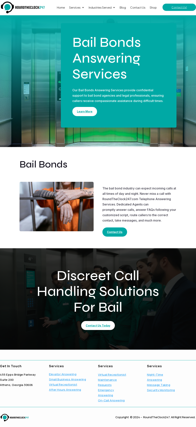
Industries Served (100, 7)
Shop (153, 7)
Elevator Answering (62, 374)
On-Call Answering (111, 400)
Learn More (84, 111)
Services (75, 7)
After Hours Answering (65, 390)
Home (61, 7)
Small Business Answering (67, 379)
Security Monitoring (161, 390)
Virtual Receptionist (63, 385)
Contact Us (137, 7)
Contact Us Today (98, 325)
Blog (123, 7)
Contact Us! (179, 7)
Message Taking (158, 385)
